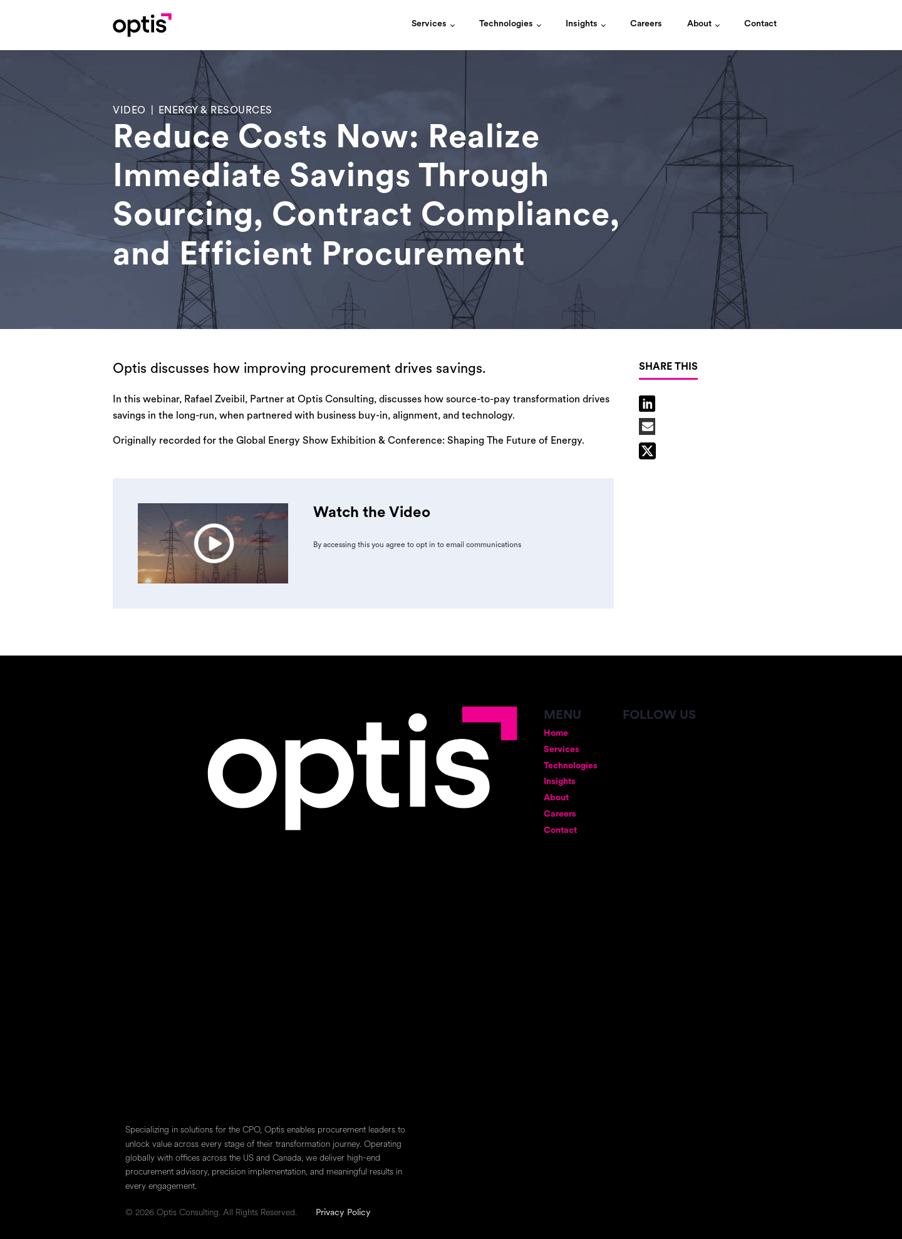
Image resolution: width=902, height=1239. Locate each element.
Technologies (506, 24)
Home (556, 733)
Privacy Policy (343, 1213)
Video (129, 111)
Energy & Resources (215, 111)
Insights (582, 24)
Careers (646, 24)
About (699, 24)
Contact (760, 24)
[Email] (647, 426)
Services (429, 24)
